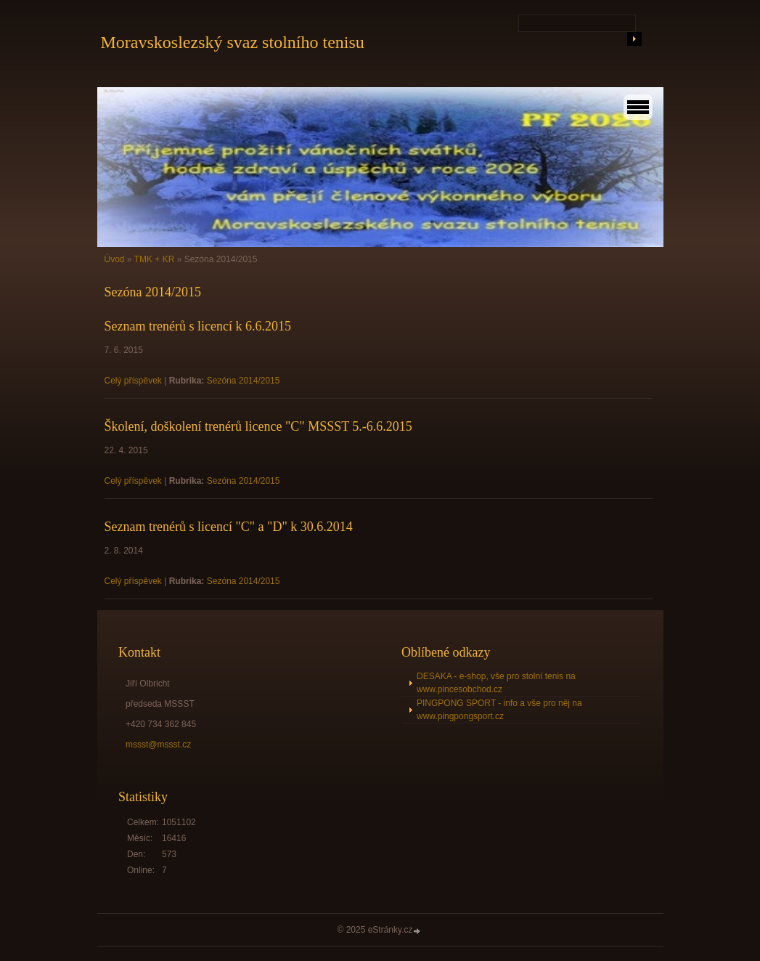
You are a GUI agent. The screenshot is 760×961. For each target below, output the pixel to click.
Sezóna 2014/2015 (243, 381)
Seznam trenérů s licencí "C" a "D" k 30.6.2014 (229, 526)
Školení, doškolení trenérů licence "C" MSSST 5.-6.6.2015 (258, 426)
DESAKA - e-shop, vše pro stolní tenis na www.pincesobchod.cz (496, 682)
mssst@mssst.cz (158, 744)
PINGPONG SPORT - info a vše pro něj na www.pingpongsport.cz (499, 709)
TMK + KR (154, 259)
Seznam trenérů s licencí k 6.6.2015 (198, 326)
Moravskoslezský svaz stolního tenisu (232, 42)
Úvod (115, 259)
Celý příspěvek (133, 381)
